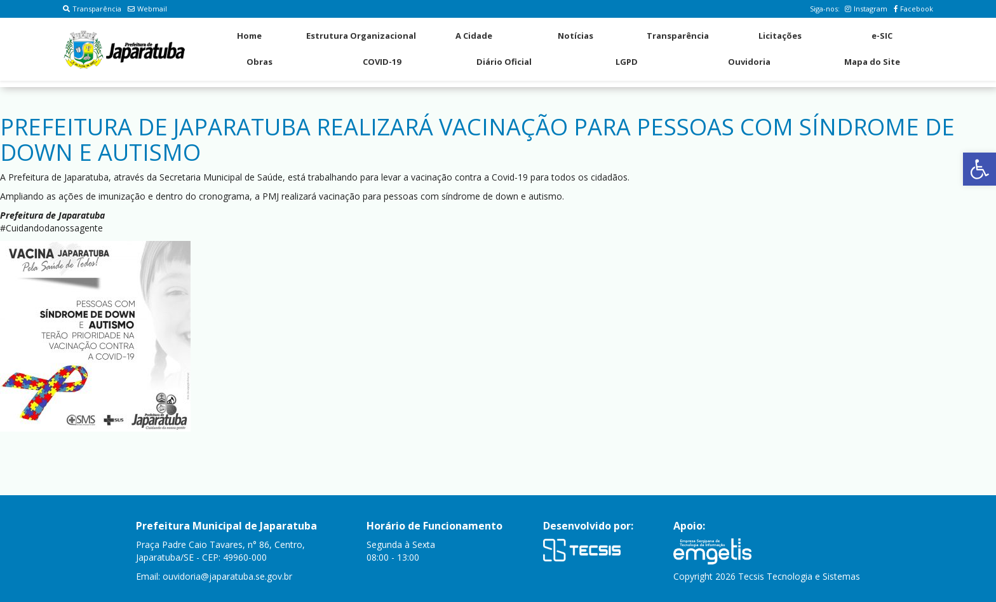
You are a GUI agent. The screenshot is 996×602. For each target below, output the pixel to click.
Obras (259, 61)
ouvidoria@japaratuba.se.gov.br (227, 576)
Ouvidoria (749, 61)
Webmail (147, 8)
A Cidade (473, 35)
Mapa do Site (872, 61)
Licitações (780, 35)
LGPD (627, 61)
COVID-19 (382, 61)
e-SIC (882, 35)
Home (249, 35)
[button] (979, 169)
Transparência (92, 8)
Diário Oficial (504, 61)
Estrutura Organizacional (361, 35)
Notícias (575, 35)
